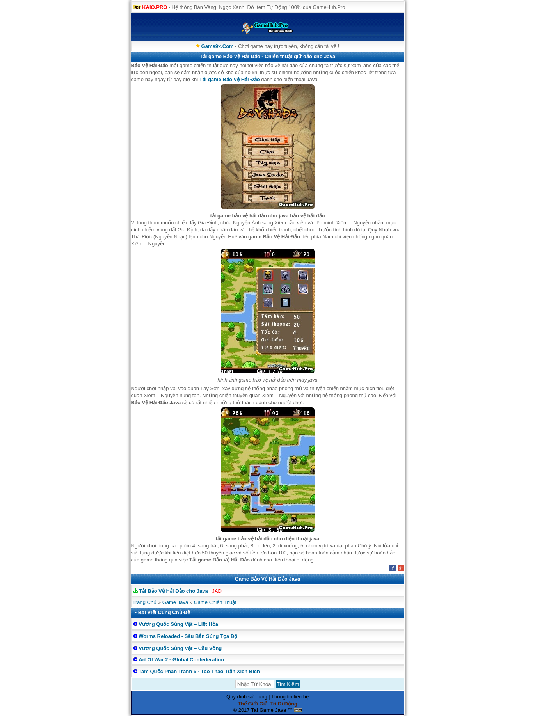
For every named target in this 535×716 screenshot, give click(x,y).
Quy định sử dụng (246, 697)
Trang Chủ (145, 602)
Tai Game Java (268, 710)
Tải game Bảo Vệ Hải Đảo (229, 79)
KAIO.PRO (154, 7)
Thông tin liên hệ (290, 697)
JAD (217, 591)
